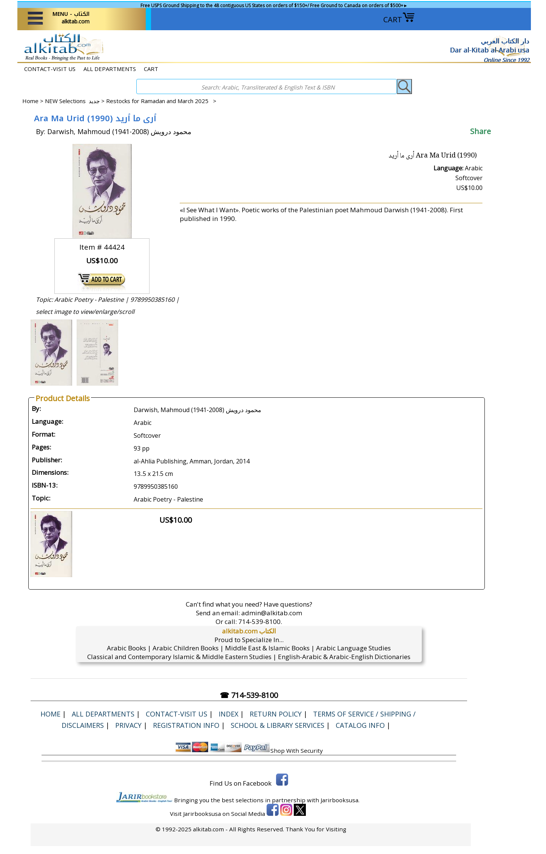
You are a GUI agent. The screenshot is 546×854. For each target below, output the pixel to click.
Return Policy (276, 713)
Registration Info (186, 725)
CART (399, 19)
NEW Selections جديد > (75, 101)
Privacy (128, 725)
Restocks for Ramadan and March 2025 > (161, 101)
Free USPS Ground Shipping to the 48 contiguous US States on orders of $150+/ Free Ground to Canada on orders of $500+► (274, 5)
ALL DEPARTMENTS (109, 69)
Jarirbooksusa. (340, 800)
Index (228, 713)
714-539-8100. (260, 621)
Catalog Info (360, 725)
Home (30, 101)
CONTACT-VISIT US (50, 69)
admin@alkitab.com (271, 612)
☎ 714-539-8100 (249, 695)
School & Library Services (277, 725)
